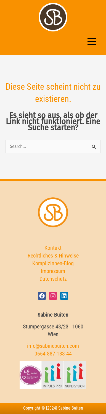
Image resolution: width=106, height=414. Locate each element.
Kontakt (53, 248)
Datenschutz (53, 278)
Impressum (53, 271)
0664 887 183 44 (53, 353)
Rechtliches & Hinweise (53, 255)
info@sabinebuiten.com (53, 346)
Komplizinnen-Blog (53, 263)
